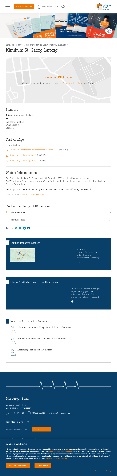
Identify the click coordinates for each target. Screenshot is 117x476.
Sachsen (10, 44)
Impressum (90, 471)
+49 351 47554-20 (17, 413)
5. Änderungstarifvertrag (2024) (23, 155)
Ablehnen (43, 465)
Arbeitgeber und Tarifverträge (41, 44)
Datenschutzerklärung (73, 83)
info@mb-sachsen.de (61, 413)
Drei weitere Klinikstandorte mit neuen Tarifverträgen (41, 338)
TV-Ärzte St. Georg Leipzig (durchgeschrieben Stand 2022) (34, 149)
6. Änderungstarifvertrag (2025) (23, 160)
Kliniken (62, 44)
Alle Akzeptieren (18, 465)
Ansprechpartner (41, 429)
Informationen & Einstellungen (61, 451)
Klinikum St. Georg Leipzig (32, 194)
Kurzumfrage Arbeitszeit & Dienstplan (34, 349)
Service (20, 44)
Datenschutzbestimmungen (56, 458)
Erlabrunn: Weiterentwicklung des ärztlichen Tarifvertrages (44, 327)
